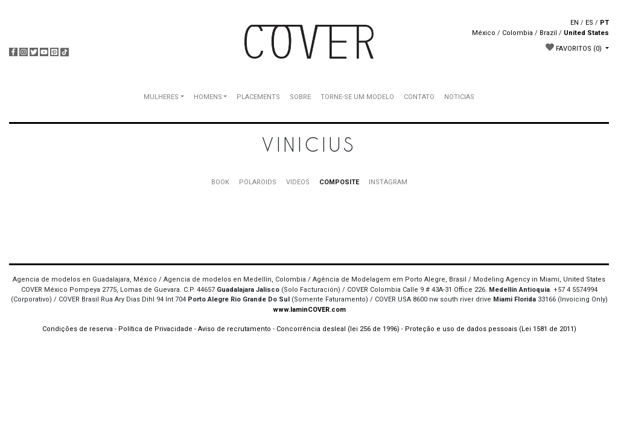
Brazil (548, 33)
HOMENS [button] (208, 97)
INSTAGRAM (388, 182)
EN (574, 23)
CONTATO (419, 97)
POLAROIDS (257, 182)
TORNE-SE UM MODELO (357, 97)
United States (586, 33)
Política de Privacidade (155, 329)
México (483, 33)
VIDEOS (298, 182)
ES (589, 23)
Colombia (517, 33)
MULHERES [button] (161, 97)
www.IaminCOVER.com (309, 310)
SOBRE (300, 97)
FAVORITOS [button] (575, 48)
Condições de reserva (77, 329)
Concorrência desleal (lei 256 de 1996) (338, 329)
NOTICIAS (459, 97)
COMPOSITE (339, 182)
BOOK (220, 182)
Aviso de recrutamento (234, 329)
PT (604, 23)
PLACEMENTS (258, 97)
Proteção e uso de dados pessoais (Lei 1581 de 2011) (490, 329)
